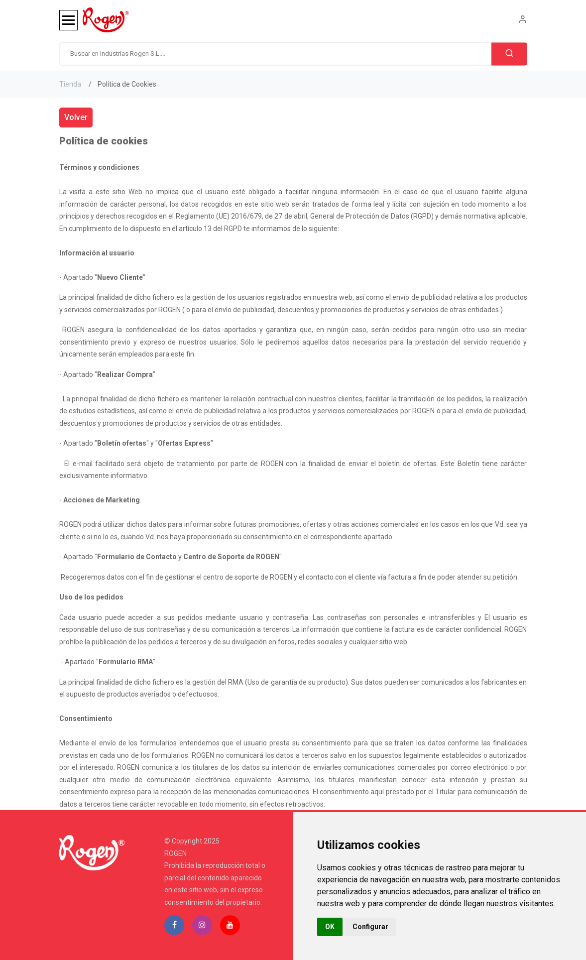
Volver (76, 117)
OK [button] (330, 927)
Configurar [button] (370, 927)
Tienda (70, 84)
